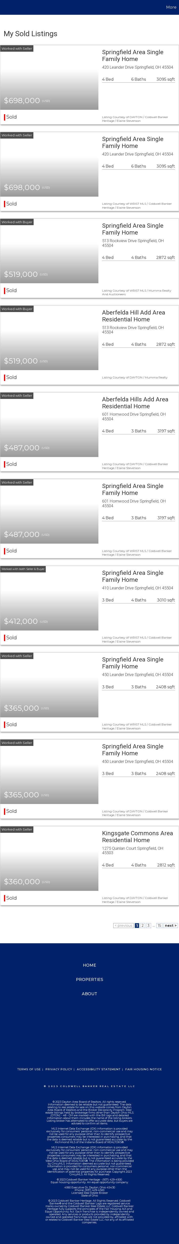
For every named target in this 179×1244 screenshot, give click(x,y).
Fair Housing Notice (143, 1069)
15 (159, 925)
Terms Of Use (29, 1069)
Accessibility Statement (99, 1069)
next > (171, 925)
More (171, 7)
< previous (123, 925)
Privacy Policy (58, 1069)
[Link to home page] (6, 7)
